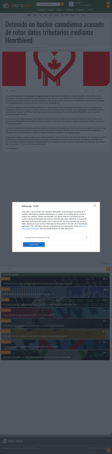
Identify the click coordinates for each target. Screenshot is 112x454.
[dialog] (56, 227)
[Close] (95, 206)
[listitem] (56, 237)
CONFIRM (33, 244)
